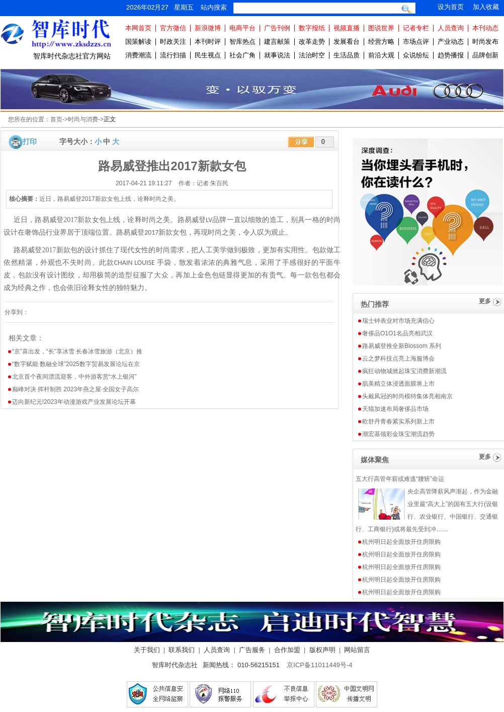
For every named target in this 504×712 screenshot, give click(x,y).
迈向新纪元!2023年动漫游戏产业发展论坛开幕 (74, 401)
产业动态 (451, 41)
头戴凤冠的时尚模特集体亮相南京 (407, 396)
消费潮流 (138, 55)
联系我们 (182, 650)
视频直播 (346, 28)
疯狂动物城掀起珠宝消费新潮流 (404, 371)
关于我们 (147, 650)
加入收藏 (486, 7)
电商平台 (242, 28)
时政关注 (173, 41)
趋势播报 (451, 55)
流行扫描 (173, 55)
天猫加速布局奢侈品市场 (395, 408)
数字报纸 (312, 28)
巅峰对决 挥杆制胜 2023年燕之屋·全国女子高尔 (75, 389)
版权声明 (322, 650)
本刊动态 (485, 28)
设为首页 (451, 7)
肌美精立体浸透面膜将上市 (398, 383)
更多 (485, 301)
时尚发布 (485, 41)
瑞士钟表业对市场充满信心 (398, 320)
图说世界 (381, 28)
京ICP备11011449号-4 (319, 665)
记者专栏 (416, 28)
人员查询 (451, 28)
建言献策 (277, 41)
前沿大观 (381, 55)
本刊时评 (208, 41)
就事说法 (277, 55)
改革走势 (312, 41)
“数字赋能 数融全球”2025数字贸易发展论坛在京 (76, 364)
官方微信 (173, 28)
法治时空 (312, 55)
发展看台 (346, 41)
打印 (30, 141)
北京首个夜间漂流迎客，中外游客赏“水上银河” (74, 376)
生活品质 (346, 55)
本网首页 (138, 28)
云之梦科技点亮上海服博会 (398, 358)
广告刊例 (277, 28)
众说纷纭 (416, 55)
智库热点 (242, 41)
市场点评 (416, 41)
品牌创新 (485, 55)
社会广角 (242, 55)
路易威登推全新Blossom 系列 (401, 345)
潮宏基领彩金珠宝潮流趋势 (398, 434)
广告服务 (252, 650)
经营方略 (381, 41)
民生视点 (208, 55)
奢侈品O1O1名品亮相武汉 (397, 333)
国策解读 (138, 41)
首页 (56, 119)
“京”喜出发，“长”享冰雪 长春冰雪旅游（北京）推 (77, 351)
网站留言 (357, 650)
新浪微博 (208, 28)
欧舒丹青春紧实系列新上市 (398, 421)
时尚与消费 (83, 119)
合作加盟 (287, 650)
